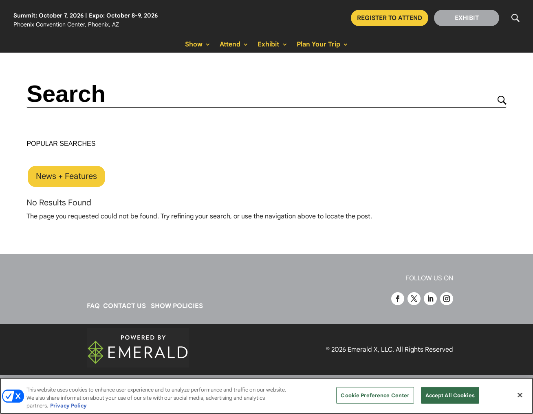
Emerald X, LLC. (371, 350)
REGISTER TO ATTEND (389, 18)
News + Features (66, 176)
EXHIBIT (467, 18)
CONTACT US (124, 306)
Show (194, 45)
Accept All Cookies (450, 395)
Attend (230, 45)
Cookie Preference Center (375, 395)
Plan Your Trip (318, 45)
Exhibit (269, 45)
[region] (266, 396)
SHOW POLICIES (177, 306)
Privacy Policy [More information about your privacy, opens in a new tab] (68, 405)
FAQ (93, 306)
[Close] (520, 395)
